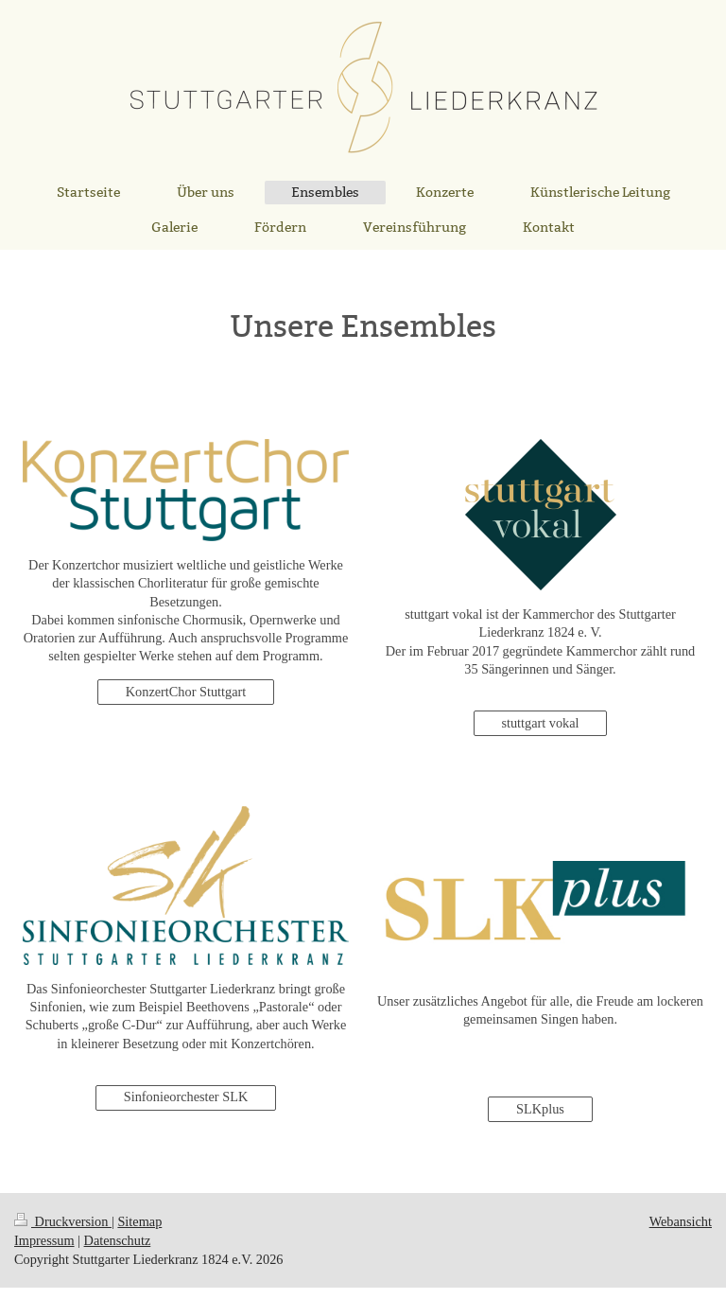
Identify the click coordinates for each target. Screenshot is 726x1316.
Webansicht (680, 1221)
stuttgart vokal (540, 722)
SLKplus (540, 1108)
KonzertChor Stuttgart (186, 691)
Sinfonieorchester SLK (186, 1096)
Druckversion (63, 1221)
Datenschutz (117, 1240)
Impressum (44, 1240)
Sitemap (139, 1221)
